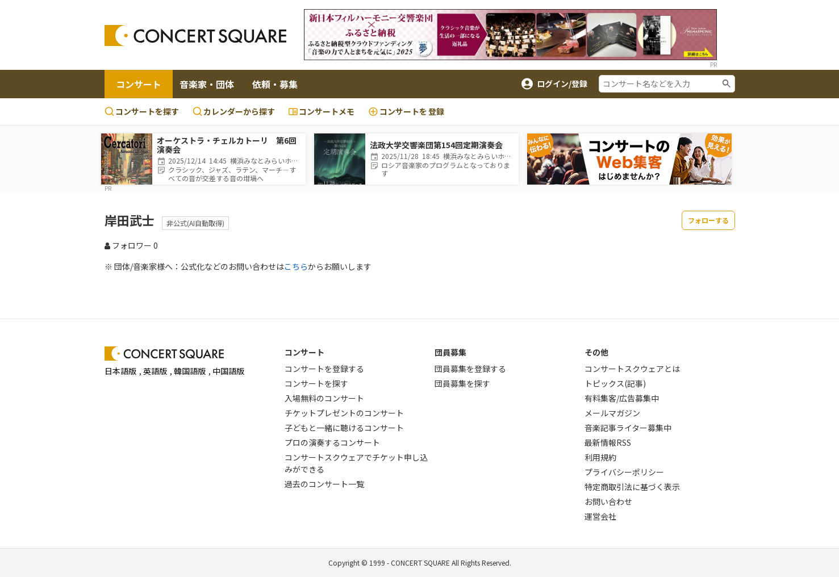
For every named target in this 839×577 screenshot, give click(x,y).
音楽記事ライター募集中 (628, 427)
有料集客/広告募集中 (622, 398)
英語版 (155, 371)
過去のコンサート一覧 (324, 484)
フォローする (708, 220)
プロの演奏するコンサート (332, 442)
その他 (596, 352)
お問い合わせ (608, 501)
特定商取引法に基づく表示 (632, 486)
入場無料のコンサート (324, 398)
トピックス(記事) (615, 383)
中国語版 (228, 371)
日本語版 (120, 371)
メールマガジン (612, 413)
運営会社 (600, 516)
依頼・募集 (275, 84)
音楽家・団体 (207, 84)
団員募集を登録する (470, 368)
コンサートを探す (142, 111)
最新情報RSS (608, 442)
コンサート (138, 84)
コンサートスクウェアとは (632, 368)
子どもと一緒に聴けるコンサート (344, 427)
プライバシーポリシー (624, 472)
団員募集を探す (462, 383)
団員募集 (450, 352)
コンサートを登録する (324, 368)
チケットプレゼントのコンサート (344, 413)
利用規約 (600, 457)
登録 (406, 112)
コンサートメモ (321, 111)
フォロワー (131, 245)
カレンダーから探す (234, 111)
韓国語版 (190, 371)
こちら (296, 266)
